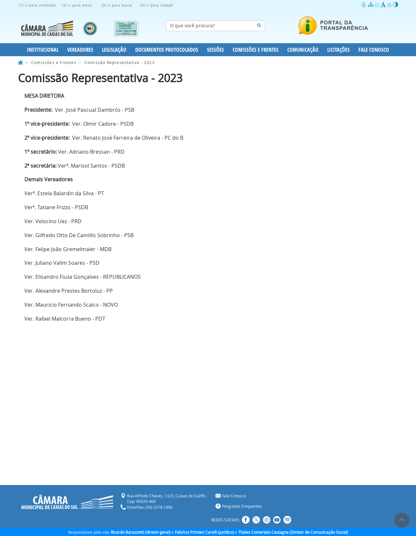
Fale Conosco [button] (373, 49)
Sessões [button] (215, 49)
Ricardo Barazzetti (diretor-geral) (141, 532)
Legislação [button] (114, 49)
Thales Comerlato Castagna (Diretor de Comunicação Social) (293, 532)
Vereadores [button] (80, 49)
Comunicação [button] (302, 49)
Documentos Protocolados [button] (166, 49)
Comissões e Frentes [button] (256, 49)
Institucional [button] (42, 49)
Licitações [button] (338, 49)
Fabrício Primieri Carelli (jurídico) (204, 532)
